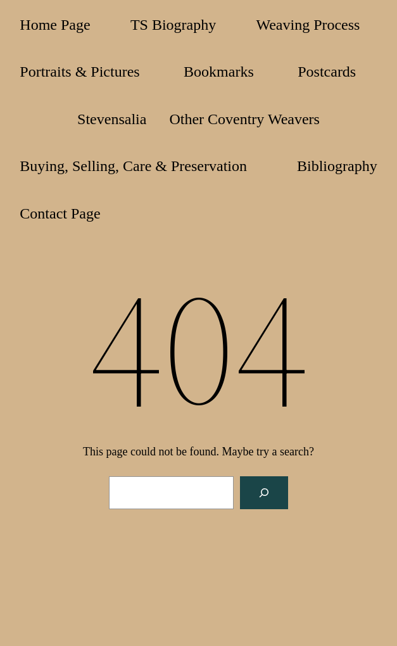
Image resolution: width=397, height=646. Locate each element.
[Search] (264, 492)
